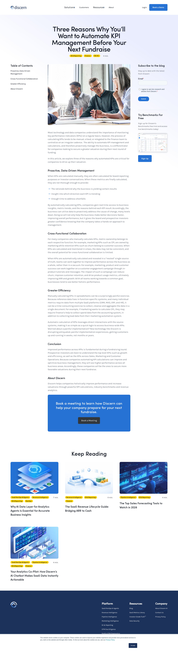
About (110, 7)
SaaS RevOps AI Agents (110, 608)
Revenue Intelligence (109, 612)
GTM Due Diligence (109, 629)
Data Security (134, 621)
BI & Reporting (107, 625)
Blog (131, 608)
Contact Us (159, 612)
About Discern (17, 88)
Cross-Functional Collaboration (24, 78)
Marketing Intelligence (110, 621)
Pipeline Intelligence (109, 616)
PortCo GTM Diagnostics (111, 633)
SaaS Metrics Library (137, 612)
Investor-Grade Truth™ (137, 616)
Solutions (69, 7)
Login (144, 7)
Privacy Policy (110, 640)
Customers (84, 7)
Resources (97, 7)
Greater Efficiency (18, 83)
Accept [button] (133, 645)
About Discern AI (161, 608)
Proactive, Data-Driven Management (20, 72)
